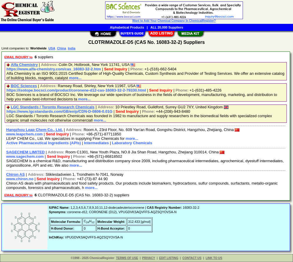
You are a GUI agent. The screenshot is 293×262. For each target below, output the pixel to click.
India (71, 48)
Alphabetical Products (127, 27)
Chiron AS (15, 174)
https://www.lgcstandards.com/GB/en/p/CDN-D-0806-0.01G (59, 111)
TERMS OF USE (127, 258)
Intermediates (96, 143)
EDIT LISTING (168, 258)
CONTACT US (191, 258)
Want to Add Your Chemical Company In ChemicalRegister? (174, 20)
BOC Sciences (24, 86)
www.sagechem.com (25, 156)
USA (51, 48)
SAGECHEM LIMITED (25, 152)
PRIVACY (148, 258)
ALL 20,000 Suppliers (166, 27)
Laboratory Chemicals (132, 143)
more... (75, 78)
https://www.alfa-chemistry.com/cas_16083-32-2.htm (53, 69)
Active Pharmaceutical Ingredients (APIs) (43, 143)
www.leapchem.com (24, 134)
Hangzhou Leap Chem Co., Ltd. (34, 129)
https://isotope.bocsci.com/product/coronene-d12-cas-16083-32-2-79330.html (76, 90)
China (61, 48)
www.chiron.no (20, 179)
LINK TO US (214, 258)
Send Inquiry (115, 69)
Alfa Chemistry (24, 64)
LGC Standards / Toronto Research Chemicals (53, 107)
